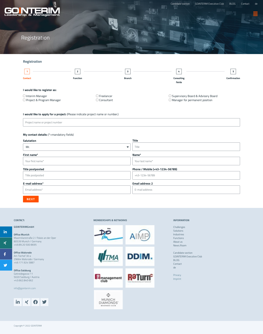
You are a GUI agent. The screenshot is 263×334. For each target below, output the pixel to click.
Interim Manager (36, 96)
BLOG (176, 260)
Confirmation (233, 78)
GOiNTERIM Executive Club (187, 256)
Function (77, 78)
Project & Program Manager (43, 100)
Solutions (178, 231)
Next (31, 199)
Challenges (179, 227)
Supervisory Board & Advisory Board (194, 96)
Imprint (177, 279)
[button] (254, 14)
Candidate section (183, 253)
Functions (178, 238)
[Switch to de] (256, 3)
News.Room (179, 245)
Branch (128, 78)
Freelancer (105, 96)
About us (178, 242)
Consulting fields (178, 80)
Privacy (177, 275)
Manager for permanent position (192, 100)
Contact (27, 78)
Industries (178, 234)
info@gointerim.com (25, 288)
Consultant (106, 100)
